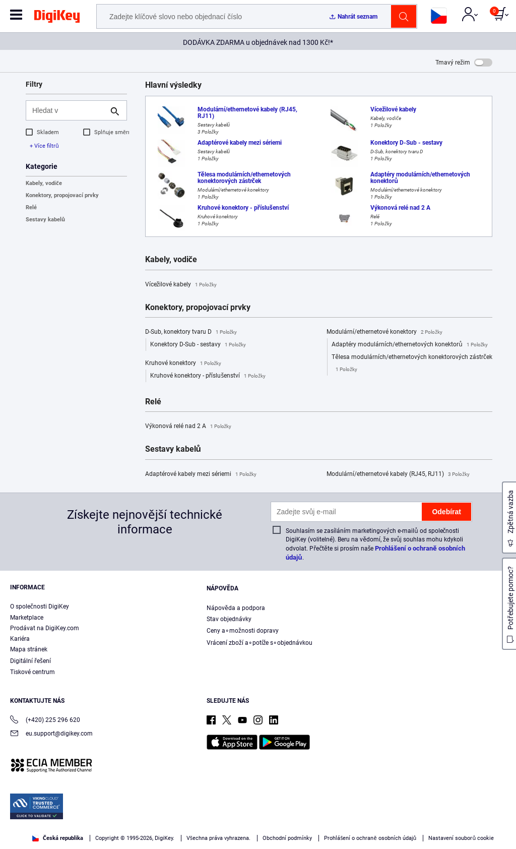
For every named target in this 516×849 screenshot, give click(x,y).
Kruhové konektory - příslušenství (208, 376)
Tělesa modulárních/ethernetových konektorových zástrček (412, 364)
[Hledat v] (68, 110)
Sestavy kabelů (45, 219)
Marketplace (26, 617)
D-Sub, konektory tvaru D (191, 332)
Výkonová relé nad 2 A (188, 426)
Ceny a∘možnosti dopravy (243, 630)
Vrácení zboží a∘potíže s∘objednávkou (259, 642)
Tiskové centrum (32, 672)
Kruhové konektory (183, 363)
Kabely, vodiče (44, 183)
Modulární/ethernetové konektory (384, 332)
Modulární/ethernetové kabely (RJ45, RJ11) (398, 474)
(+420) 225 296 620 (45, 720)
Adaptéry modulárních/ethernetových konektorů (410, 345)
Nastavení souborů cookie (461, 838)
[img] (57, 18)
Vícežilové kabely (181, 285)
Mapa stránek (28, 649)
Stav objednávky (229, 619)
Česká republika (57, 838)
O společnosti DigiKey (39, 606)
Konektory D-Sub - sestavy (198, 345)
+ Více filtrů (44, 146)
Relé (31, 207)
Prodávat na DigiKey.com (44, 628)
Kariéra (20, 638)
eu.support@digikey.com (51, 734)
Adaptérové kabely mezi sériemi (201, 474)
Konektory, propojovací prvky (62, 195)
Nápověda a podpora (236, 608)
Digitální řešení (30, 660)
